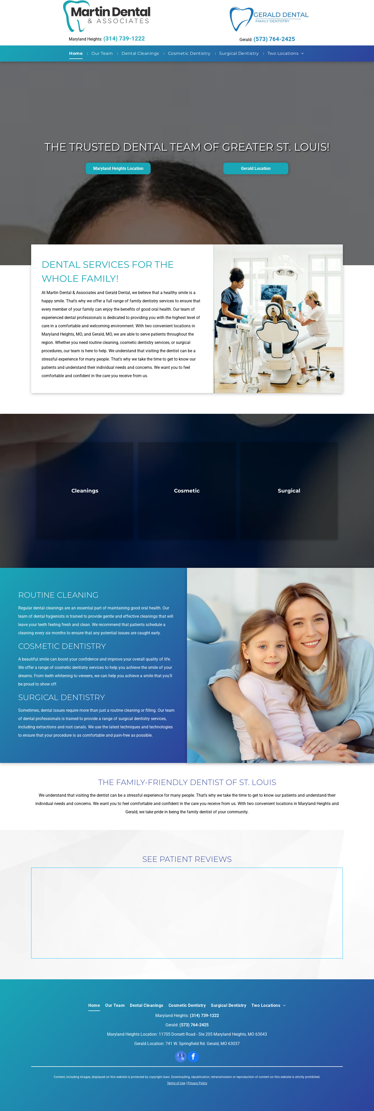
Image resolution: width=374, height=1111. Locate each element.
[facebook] (193, 1057)
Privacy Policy (197, 1083)
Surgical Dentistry (61, 697)
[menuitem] (77, 53)
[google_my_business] (180, 1057)
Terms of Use (176, 1083)
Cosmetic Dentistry (62, 646)
